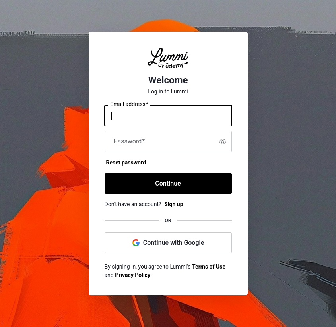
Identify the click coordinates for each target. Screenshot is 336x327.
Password (129, 141)
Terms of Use (208, 266)
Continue (168, 183)
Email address (129, 104)
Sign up (173, 204)
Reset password (126, 162)
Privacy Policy (132, 275)
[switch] (222, 141)
